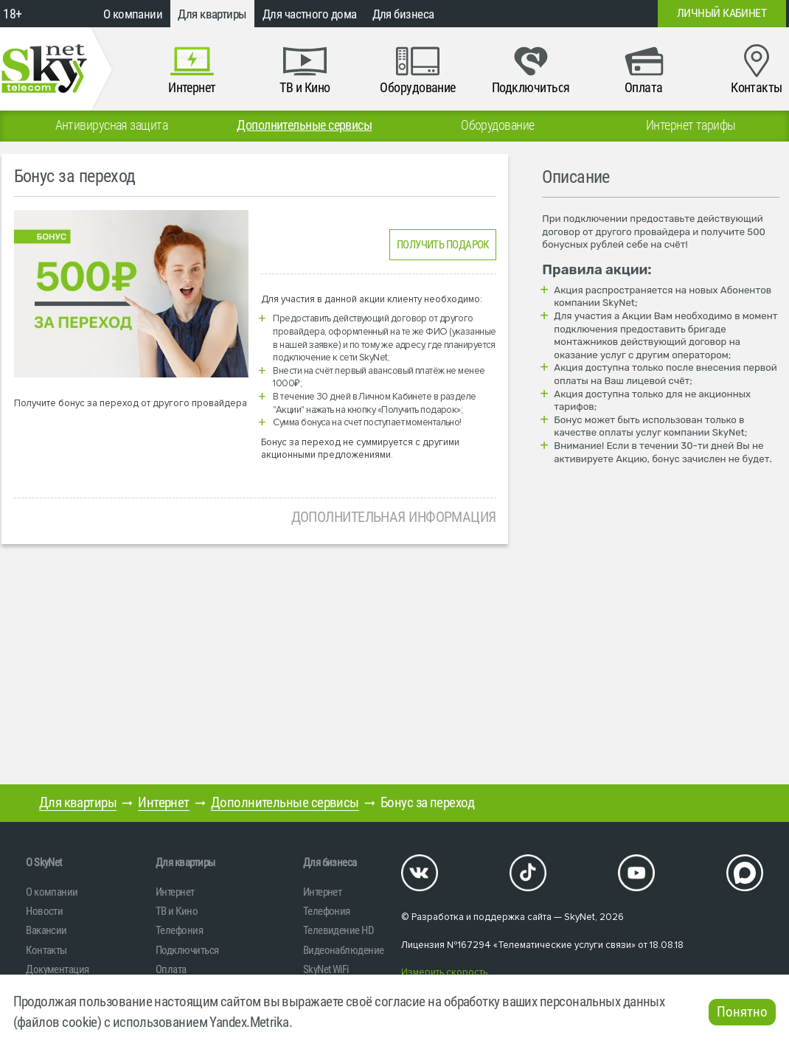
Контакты (46, 950)
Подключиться (187, 950)
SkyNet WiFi (326, 969)
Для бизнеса (403, 14)
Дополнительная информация (393, 517)
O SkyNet (44, 862)
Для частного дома (310, 14)
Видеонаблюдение (343, 950)
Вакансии (46, 930)
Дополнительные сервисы (285, 803)
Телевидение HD (338, 930)
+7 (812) (544, 13)
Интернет (164, 803)
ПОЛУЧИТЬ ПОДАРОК (443, 244)
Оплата (171, 969)
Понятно (742, 1012)
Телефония (179, 930)
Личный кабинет (721, 13)
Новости (44, 911)
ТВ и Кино (177, 911)
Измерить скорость (444, 972)
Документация (57, 969)
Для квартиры (212, 14)
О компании (133, 14)
